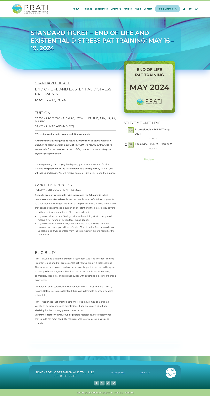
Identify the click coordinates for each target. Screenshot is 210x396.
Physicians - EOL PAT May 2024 (153, 144)
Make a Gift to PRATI (167, 8)
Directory (116, 8)
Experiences (101, 8)
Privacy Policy (118, 372)
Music (138, 8)
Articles (128, 8)
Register (149, 159)
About (76, 8)
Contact (148, 8)
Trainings (87, 8)
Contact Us (145, 372)
